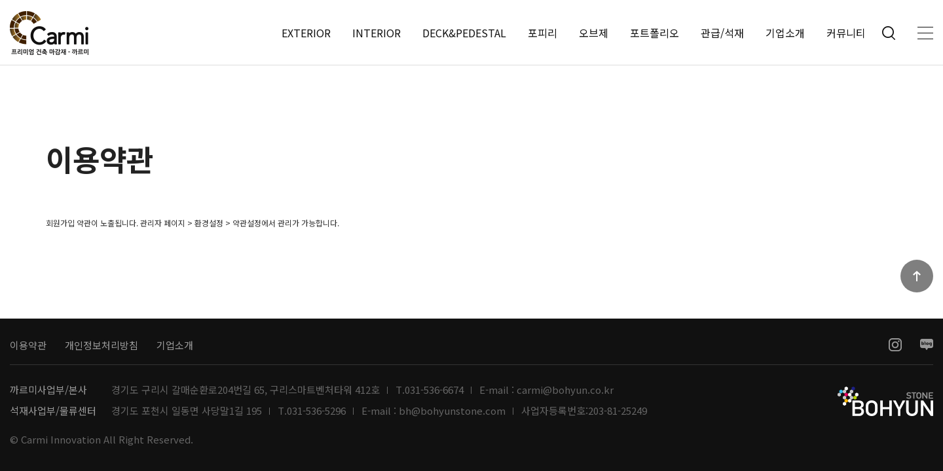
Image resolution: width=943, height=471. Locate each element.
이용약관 (28, 345)
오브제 (593, 33)
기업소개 (785, 33)
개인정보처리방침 (101, 345)
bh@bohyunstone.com (452, 410)
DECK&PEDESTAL (464, 33)
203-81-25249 (617, 410)
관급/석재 (722, 33)
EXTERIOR (306, 33)
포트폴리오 (654, 33)
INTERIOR (376, 33)
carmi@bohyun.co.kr (565, 389)
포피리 (542, 33)
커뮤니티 (846, 33)
